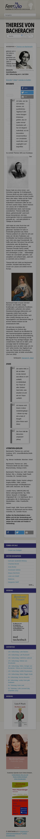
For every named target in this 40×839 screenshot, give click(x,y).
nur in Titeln (25, 36)
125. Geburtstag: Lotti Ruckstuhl (18, 655)
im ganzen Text (25, 35)
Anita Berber (12, 567)
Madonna (11, 579)
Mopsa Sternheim (14, 573)
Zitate (15, 80)
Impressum (24, 831)
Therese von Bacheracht (24, 46)
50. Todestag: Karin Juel (16, 685)
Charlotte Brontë (13, 564)
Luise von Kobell (13, 576)
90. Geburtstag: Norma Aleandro (19, 677)
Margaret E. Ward (28, 358)
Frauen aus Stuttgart (15, 550)
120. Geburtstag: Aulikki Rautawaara (20, 671)
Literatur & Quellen (24, 80)
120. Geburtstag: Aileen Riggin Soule (20, 674)
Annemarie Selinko (14, 570)
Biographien (10, 47)
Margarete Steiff (13, 582)
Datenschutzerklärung (13, 833)
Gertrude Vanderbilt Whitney (17, 561)
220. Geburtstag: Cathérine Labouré (20, 658)
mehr (30, 585)
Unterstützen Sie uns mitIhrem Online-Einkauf (20, 777)
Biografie (9, 80)
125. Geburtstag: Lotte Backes (18, 652)
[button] (27, 88)
